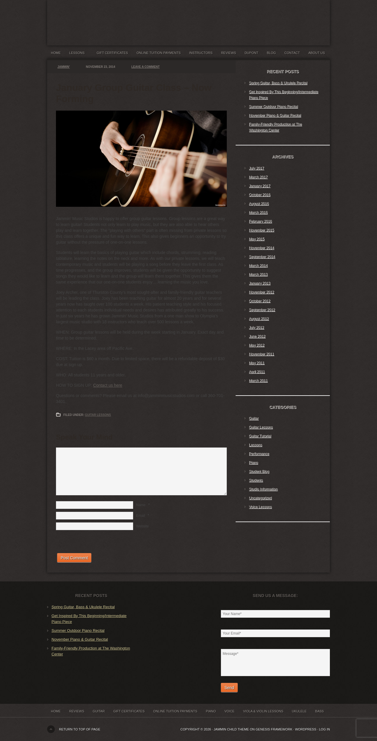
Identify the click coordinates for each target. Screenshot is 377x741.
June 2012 (257, 336)
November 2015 (261, 230)
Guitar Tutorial (260, 436)
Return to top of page (79, 729)
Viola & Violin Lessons (263, 711)
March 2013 (258, 274)
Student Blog (259, 471)
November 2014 (261, 248)
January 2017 (259, 186)
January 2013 (259, 283)
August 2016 (259, 203)
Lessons (78, 54)
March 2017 (258, 177)
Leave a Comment (145, 66)
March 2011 (258, 380)
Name (140, 505)
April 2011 (257, 372)
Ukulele (299, 711)
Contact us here (107, 385)
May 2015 (256, 239)
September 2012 (262, 310)
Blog (271, 53)
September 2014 (262, 257)
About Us (316, 53)
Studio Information (263, 489)
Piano (253, 462)
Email (140, 516)
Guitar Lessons (98, 415)
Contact (292, 53)
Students (256, 480)
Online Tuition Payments (159, 53)
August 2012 (259, 319)
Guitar (254, 418)
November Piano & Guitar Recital (275, 115)
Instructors (200, 53)
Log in (324, 729)
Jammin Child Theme (231, 729)
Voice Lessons (260, 507)
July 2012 (256, 327)
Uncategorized (260, 498)
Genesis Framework (274, 729)
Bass (319, 711)
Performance (259, 454)
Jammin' (63, 66)
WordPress (305, 729)
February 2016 (260, 221)
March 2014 (258, 265)
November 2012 (261, 292)
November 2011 (261, 354)
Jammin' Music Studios (120, 17)
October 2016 (259, 195)
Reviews (228, 53)
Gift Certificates (112, 53)
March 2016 (258, 212)
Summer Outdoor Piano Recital (273, 106)
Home (56, 53)
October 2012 (259, 301)
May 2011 (256, 363)
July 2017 (256, 168)
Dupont (251, 53)
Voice (229, 711)
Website (142, 526)
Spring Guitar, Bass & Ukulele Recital (278, 83)
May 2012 (256, 345)
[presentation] (100, 541)
